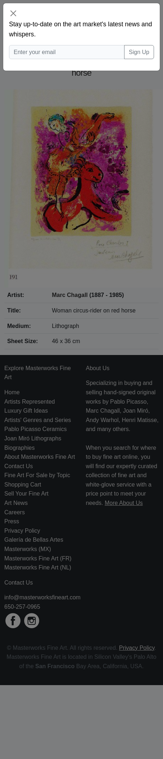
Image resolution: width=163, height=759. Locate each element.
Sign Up (139, 52)
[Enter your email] (66, 52)
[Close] (13, 13)
